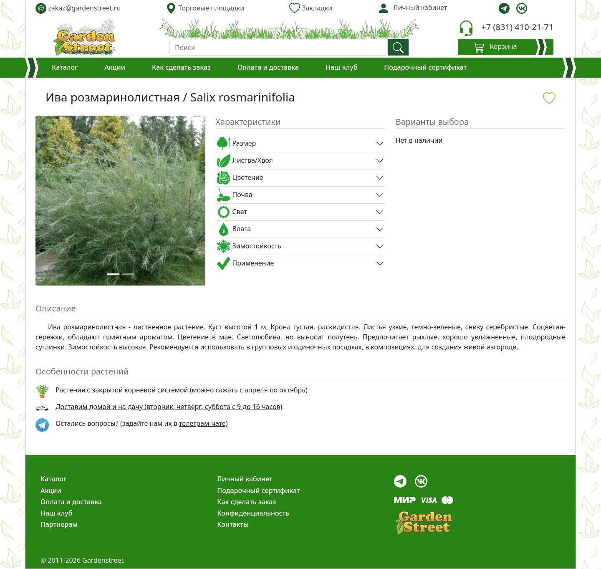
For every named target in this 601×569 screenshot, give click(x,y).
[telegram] (504, 8)
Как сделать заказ (181, 67)
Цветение (240, 178)
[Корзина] (505, 47)
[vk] (521, 8)
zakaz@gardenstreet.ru (78, 8)
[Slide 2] (128, 274)
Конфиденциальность (253, 513)
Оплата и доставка (268, 67)
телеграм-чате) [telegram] (203, 423)
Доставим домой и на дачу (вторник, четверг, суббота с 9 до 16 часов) (169, 406)
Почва (235, 195)
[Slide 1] (113, 274)
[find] (398, 47)
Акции (114, 67)
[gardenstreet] (84, 37)
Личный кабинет (244, 478)
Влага (234, 229)
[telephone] (466, 28)
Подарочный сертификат (425, 67)
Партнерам (59, 524)
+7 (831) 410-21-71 (517, 27)
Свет (232, 212)
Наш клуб (341, 67)
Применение (245, 263)
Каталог (65, 67)
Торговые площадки (205, 8)
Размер (236, 143)
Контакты (233, 524)
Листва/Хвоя (245, 160)
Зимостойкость (249, 246)
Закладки (310, 8)
